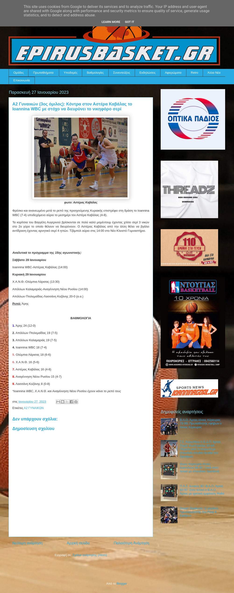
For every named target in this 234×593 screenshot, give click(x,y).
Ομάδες (19, 72)
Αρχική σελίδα (78, 543)
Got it (129, 22)
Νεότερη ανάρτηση (27, 543)
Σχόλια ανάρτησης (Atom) (90, 555)
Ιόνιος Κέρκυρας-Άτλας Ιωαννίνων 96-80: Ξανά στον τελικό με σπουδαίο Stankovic (200, 467)
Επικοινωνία (22, 80)
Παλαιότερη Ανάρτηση (131, 543)
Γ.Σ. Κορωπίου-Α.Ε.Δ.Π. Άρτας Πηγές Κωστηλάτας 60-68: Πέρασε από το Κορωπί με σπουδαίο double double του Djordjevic (200, 449)
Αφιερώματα (173, 72)
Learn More (111, 22)
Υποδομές (71, 72)
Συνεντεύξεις (121, 72)
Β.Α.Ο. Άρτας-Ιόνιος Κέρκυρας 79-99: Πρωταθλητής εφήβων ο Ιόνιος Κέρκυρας (201, 423)
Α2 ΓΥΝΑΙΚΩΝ (34, 408)
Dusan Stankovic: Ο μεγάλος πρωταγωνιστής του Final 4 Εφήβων (199, 511)
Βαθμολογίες (95, 72)
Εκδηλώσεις (147, 72)
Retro (194, 72)
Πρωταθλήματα (43, 72)
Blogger (122, 583)
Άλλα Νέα (214, 72)
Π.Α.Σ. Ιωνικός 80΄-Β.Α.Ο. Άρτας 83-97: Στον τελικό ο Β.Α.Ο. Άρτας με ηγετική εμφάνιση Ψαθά (202, 489)
